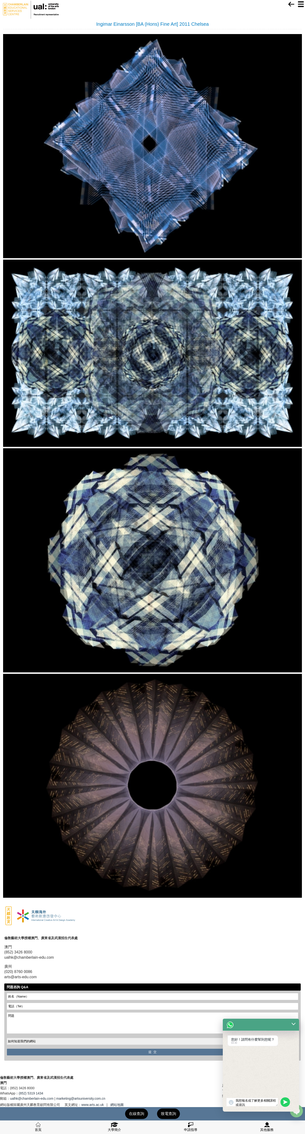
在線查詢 (136, 1114)
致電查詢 (168, 1114)
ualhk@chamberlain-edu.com (31, 1098)
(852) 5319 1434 (31, 1093)
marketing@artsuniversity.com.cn (80, 1098)
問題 (152, 1023)
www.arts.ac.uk (92, 1105)
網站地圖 (117, 1105)
